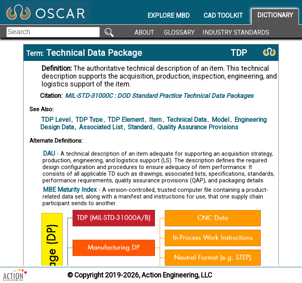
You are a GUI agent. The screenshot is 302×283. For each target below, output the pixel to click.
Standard (140, 127)
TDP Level (55, 119)
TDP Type (89, 119)
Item (155, 119)
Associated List (101, 127)
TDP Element (126, 119)
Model (220, 119)
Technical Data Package (94, 53)
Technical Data (186, 119)
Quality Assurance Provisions (197, 127)
